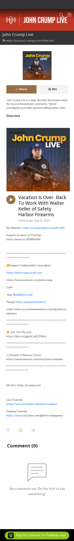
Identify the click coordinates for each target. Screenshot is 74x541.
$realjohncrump (23, 294)
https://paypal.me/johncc (31, 301)
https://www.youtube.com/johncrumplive (31, 404)
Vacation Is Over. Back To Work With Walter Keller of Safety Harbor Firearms (42, 205)
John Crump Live (17, 34)
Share (21, 89)
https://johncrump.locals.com (24, 272)
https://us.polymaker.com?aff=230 (43, 227)
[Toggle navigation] (69, 14)
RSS (52, 89)
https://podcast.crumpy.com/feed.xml (28, 40)
